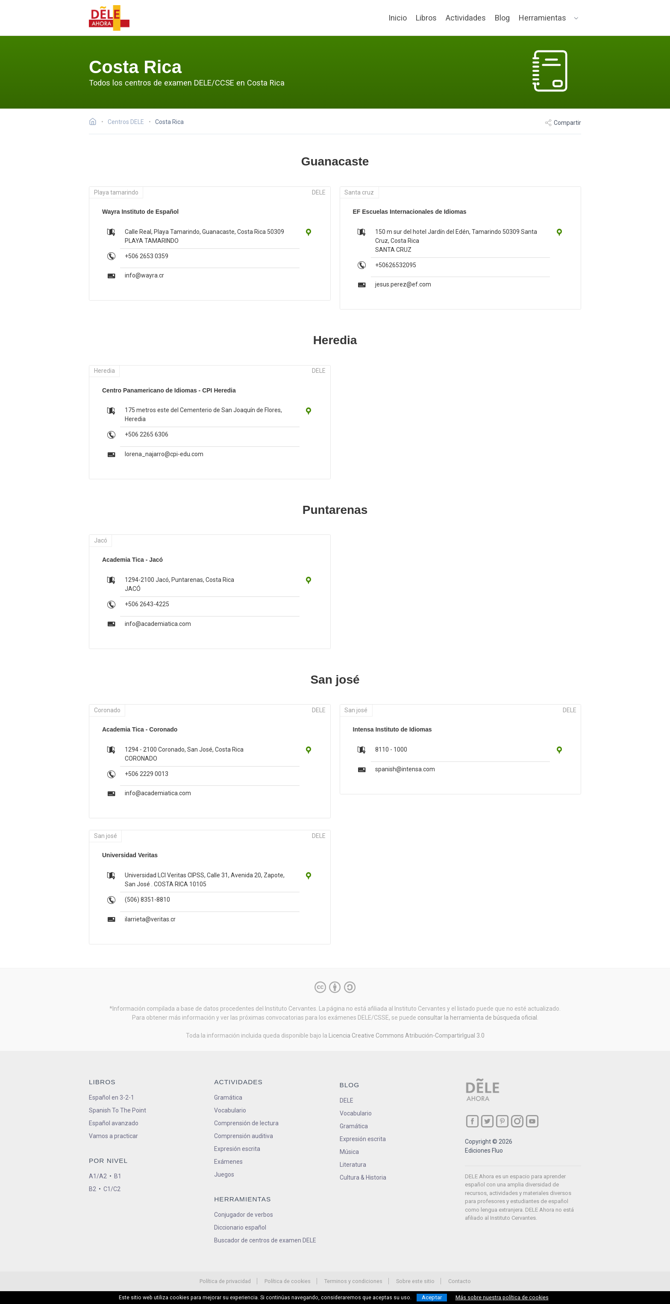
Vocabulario (230, 1110)
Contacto (459, 1281)
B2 (92, 1189)
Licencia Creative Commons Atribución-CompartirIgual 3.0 (407, 1035)
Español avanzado (113, 1123)
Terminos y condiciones (353, 1281)
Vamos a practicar (113, 1136)
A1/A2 (98, 1176)
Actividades (466, 17)
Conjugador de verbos (243, 1214)
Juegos (224, 1174)
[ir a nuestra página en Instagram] (517, 1121)
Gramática (228, 1097)
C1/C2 (111, 1189)
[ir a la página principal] (109, 18)
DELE (346, 1100)
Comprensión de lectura (246, 1123)
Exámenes (228, 1161)
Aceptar (432, 1297)
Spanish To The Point (117, 1110)
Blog (502, 17)
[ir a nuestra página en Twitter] (487, 1121)
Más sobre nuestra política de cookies (502, 1298)
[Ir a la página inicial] (95, 123)
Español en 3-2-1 (111, 1097)
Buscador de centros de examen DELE (265, 1240)
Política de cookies (287, 1281)
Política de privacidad (225, 1281)
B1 (117, 1176)
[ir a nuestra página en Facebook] (472, 1121)
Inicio (397, 17)
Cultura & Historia (363, 1177)
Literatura (353, 1164)
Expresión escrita (237, 1148)
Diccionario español (240, 1227)
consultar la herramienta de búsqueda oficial (477, 1017)
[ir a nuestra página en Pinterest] (502, 1121)
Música (349, 1151)
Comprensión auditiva (243, 1136)
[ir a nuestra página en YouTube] (532, 1121)
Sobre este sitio (415, 1281)
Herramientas (542, 17)
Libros (426, 17)
